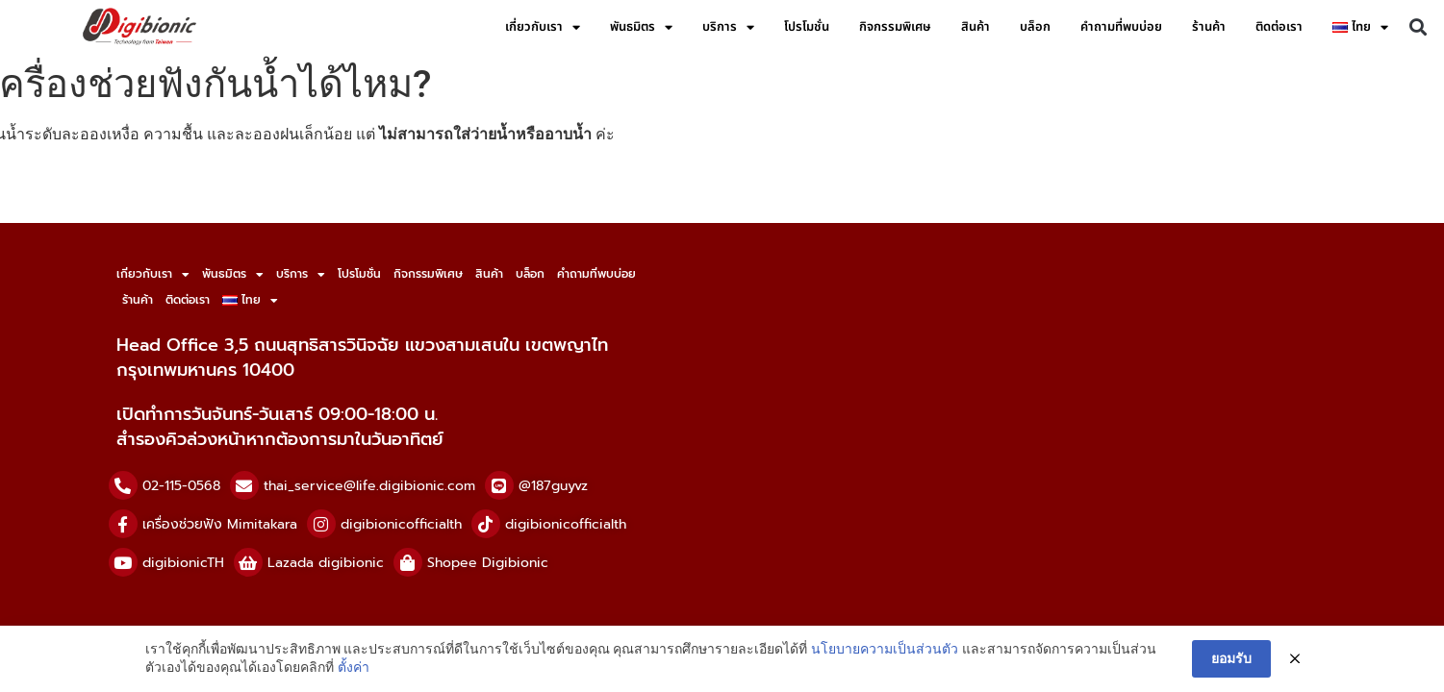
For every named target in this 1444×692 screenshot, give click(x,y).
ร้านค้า (1209, 27)
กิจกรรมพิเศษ (895, 27)
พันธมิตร (641, 27)
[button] (1418, 27)
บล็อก (1035, 27)
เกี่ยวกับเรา (542, 27)
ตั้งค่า (353, 667)
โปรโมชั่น (806, 27)
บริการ (728, 27)
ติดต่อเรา (1279, 27)
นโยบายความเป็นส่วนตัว (884, 648)
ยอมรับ (1231, 658)
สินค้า (975, 27)
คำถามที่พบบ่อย (1121, 27)
